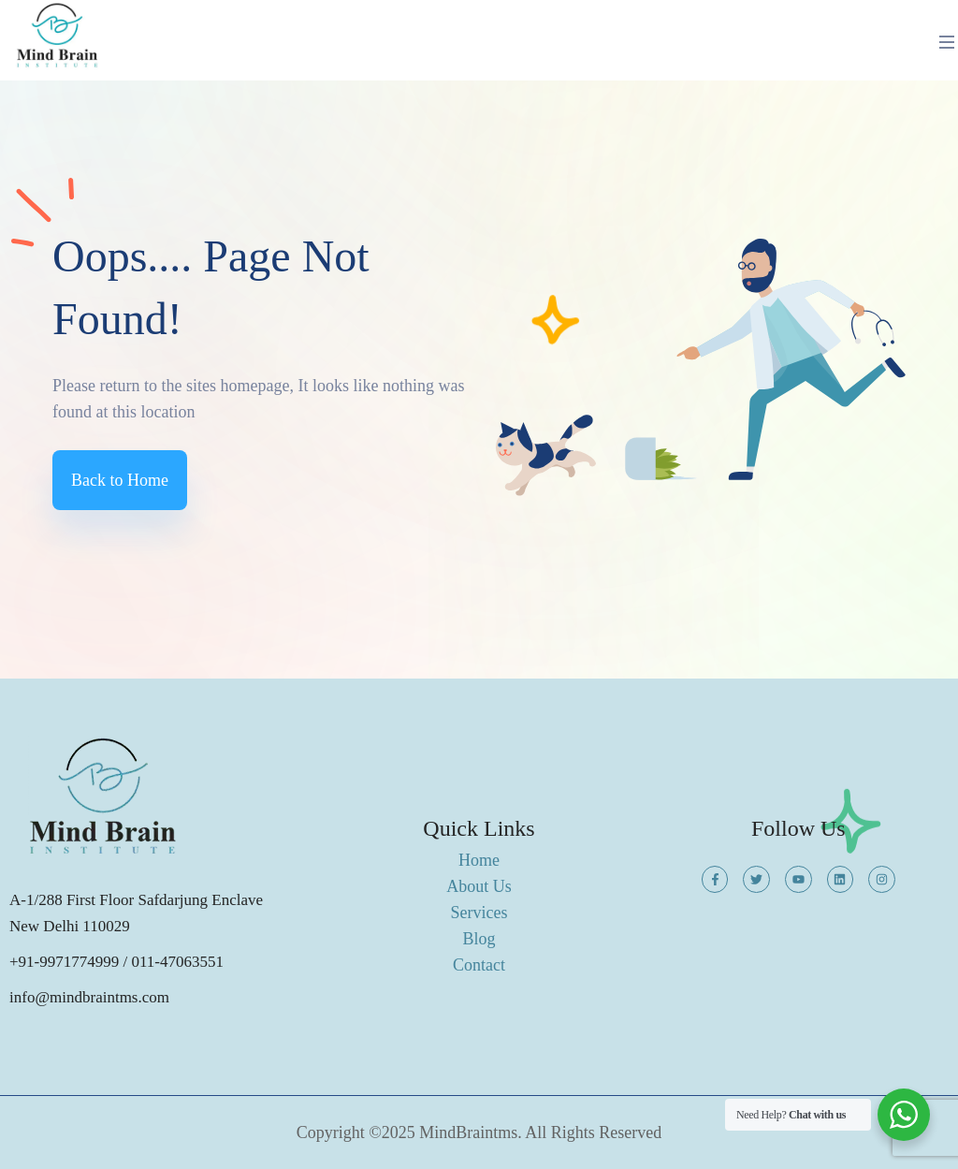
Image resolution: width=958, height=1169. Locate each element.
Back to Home (119, 480)
